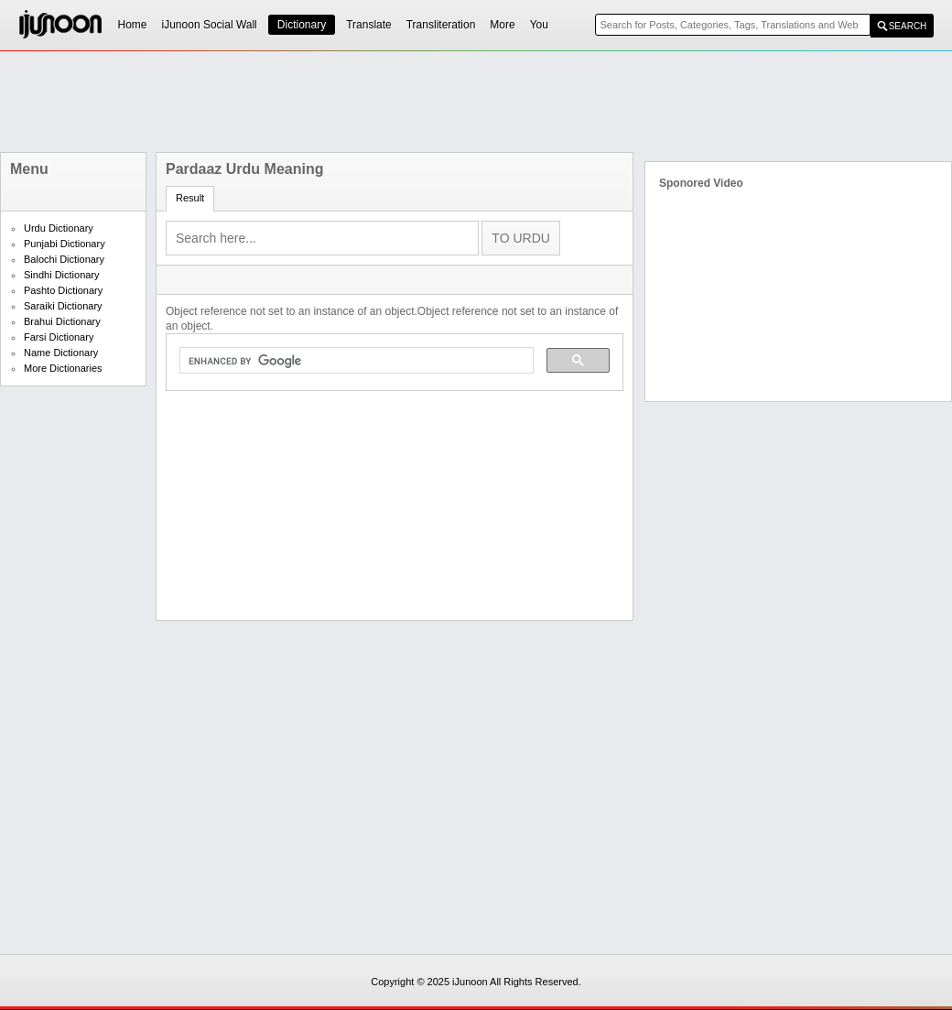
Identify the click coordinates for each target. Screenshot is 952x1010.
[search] (355, 361)
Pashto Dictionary (63, 290)
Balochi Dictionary (64, 259)
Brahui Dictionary (62, 321)
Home (132, 24)
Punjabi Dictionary (64, 243)
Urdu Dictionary (58, 228)
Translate (369, 24)
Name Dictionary (61, 352)
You (539, 24)
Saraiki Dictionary (63, 305)
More (502, 24)
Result (190, 197)
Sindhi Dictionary (62, 274)
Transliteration (441, 24)
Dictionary (301, 24)
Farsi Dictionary (58, 336)
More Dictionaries (63, 368)
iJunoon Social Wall (209, 24)
